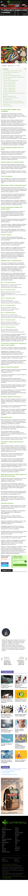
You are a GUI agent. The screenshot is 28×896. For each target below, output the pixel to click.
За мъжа (3, 831)
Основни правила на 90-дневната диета (11, 72)
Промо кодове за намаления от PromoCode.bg (11, 769)
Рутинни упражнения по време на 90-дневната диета (14, 77)
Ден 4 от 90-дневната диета (10, 86)
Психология (17, 847)
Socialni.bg (9, 864)
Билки (3, 845)
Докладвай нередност (20, 565)
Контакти (16, 859)
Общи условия (5, 861)
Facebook (4, 563)
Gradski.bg (4, 864)
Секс (16, 837)
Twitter (4, 565)
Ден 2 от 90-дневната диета (10, 83)
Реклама (4, 859)
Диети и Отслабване (19, 832)
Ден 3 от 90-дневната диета (10, 85)
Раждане (3, 835)
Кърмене (17, 835)
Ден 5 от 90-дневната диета (10, 88)
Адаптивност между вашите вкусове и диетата (13, 101)
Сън (16, 845)
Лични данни (17, 861)
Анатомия (4, 848)
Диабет (16, 842)
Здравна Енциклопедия (6, 829)
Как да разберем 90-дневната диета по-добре (12, 70)
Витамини (4, 850)
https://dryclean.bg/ (6, 772)
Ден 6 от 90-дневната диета (10, 89)
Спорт (16, 843)
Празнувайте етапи (8, 99)
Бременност (17, 834)
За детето (17, 831)
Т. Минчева (4, 65)
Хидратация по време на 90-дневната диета (12, 75)
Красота (16, 839)
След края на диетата (8, 105)
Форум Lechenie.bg (5, 851)
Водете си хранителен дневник (10, 96)
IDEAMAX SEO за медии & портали (8, 876)
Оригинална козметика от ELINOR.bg (9, 774)
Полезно (16, 827)
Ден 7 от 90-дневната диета (10, 91)
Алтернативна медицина (7, 839)
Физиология (17, 848)
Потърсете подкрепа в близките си (11, 97)
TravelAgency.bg (15, 864)
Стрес (3, 847)
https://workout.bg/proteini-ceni (8, 771)
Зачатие (3, 834)
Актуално (17, 850)
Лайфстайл (4, 840)
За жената (17, 829)
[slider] (4, 559)
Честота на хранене (7, 74)
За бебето (4, 832)
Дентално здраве (5, 842)
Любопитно (4, 827)
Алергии (3, 843)
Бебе (3, 837)
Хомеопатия (17, 840)
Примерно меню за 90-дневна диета (11, 80)
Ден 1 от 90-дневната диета (10, 82)
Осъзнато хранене (7, 78)
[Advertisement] (13, 31)
